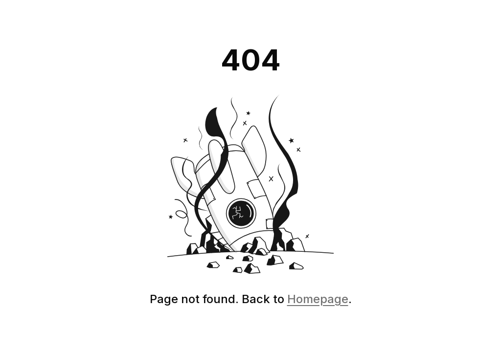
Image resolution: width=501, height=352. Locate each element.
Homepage (317, 299)
